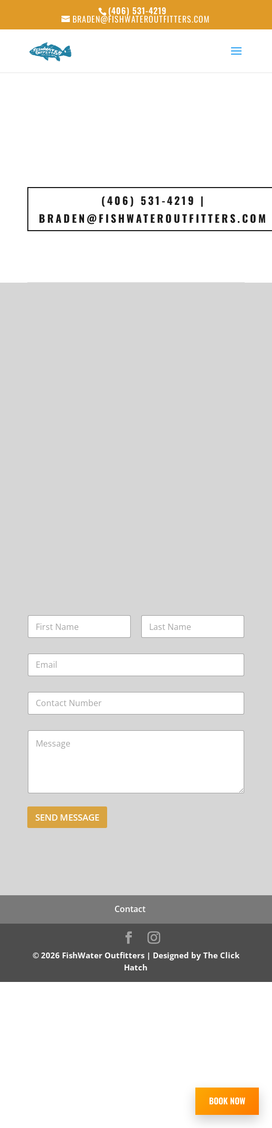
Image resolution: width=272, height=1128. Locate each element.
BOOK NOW (227, 1100)
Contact (129, 909)
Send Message (67, 817)
